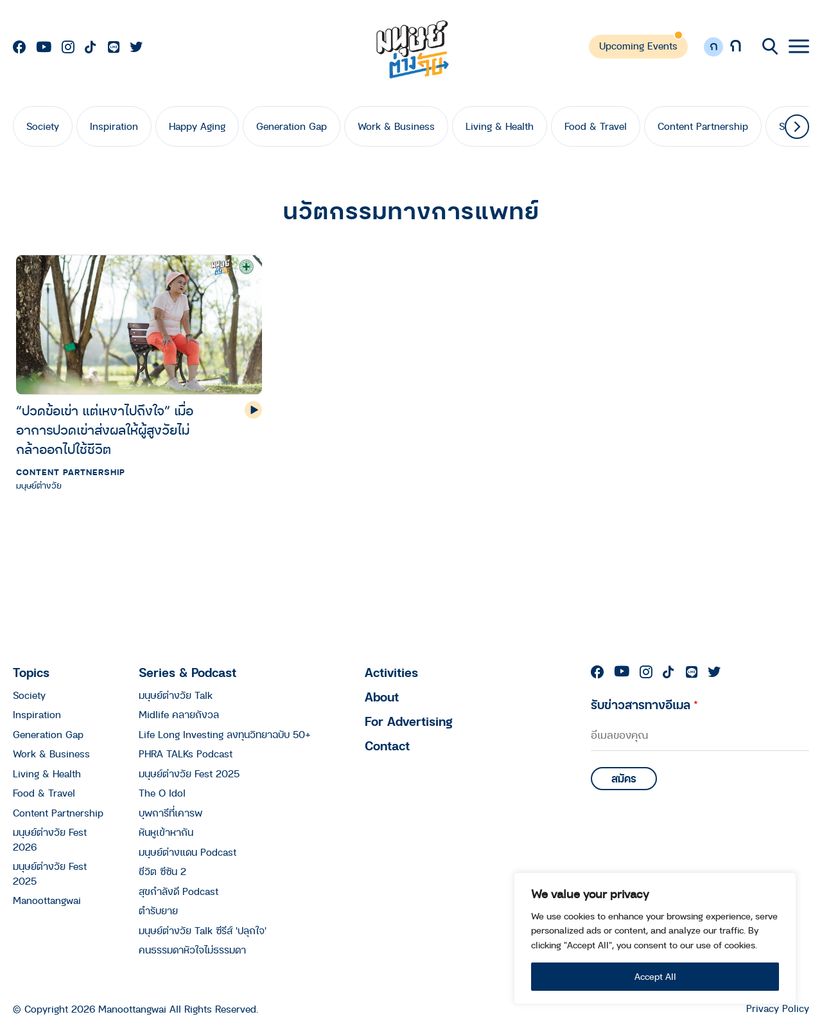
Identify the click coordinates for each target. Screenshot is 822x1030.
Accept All (655, 976)
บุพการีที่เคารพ (170, 813)
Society (42, 126)
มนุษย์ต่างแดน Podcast (187, 852)
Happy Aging (197, 126)
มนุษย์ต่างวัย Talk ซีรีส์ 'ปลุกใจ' (203, 930)
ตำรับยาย (158, 910)
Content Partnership (703, 126)
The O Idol (162, 793)
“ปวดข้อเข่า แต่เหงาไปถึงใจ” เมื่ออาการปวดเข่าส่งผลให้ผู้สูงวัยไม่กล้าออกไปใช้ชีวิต (104, 429)
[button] (797, 126)
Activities (391, 672)
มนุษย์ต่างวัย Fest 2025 (189, 773)
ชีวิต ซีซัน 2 (162, 871)
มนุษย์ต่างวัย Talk (176, 695)
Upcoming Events (638, 46)
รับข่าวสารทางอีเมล (644, 704)
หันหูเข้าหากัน (166, 832)
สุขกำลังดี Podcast (178, 891)
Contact (387, 745)
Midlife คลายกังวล (179, 714)
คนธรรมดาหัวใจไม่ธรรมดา (192, 950)
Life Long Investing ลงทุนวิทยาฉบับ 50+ (225, 734)
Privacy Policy (777, 1008)
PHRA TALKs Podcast (185, 753)
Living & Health (500, 126)
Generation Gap (291, 126)
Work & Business (396, 126)
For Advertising (409, 721)
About (382, 696)
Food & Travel (595, 126)
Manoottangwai (47, 900)
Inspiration (114, 126)
